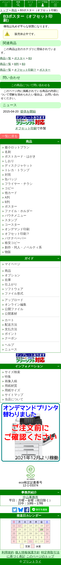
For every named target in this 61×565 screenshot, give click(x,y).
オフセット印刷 (26, 128)
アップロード (14, 300)
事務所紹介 (29, 492)
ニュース (11, 349)
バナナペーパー (15, 238)
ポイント (11, 333)
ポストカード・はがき (20, 156)
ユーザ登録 (43, 2)
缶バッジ (11, 179)
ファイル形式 (14, 293)
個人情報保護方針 (27, 552)
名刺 (8, 152)
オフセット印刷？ (25, 69)
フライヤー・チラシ (19, 183)
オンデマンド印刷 (17, 229)
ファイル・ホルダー (19, 211)
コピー (9, 188)
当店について (14, 399)
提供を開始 (28, 111)
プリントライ (32, 561)
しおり (9, 161)
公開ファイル (14, 309)
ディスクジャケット (19, 165)
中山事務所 (30, 497)
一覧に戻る (9, 136)
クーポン (11, 338)
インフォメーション (29, 366)
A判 (7, 197)
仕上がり (11, 284)
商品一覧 (5, 58)
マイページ (12, 264)
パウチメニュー (15, 215)
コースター (12, 224)
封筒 (8, 174)
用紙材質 (11, 385)
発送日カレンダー (29, 515)
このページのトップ (40, 556)
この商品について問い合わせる (30, 85)
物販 (8, 252)
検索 (18, 2)
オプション (12, 275)
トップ (4, 10)
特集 (8, 376)
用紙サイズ (12, 390)
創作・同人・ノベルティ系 (23, 247)
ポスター (19, 58)
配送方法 (11, 324)
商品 (14, 10)
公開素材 (11, 313)
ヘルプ (9, 344)
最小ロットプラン (17, 147)
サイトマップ (14, 394)
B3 (30, 58)
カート (31, 2)
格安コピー (12, 243)
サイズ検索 (12, 372)
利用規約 (8, 552)
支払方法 (11, 329)
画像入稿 (11, 381)
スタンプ (11, 220)
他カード (11, 193)
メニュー (6, 2)
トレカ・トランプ (17, 170)
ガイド (29, 258)
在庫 (8, 280)
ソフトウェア (14, 289)
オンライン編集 (15, 304)
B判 (16, 64)
